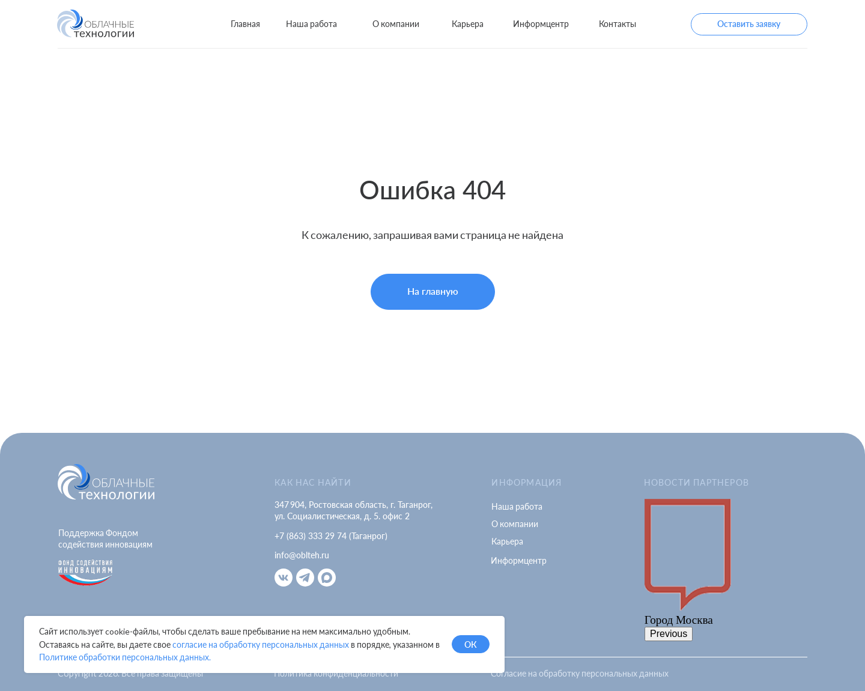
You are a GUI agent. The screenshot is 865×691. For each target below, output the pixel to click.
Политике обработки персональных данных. (125, 657)
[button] (749, 24)
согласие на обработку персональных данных (260, 644)
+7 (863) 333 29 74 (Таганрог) (331, 536)
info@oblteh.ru (302, 555)
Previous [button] (668, 634)
